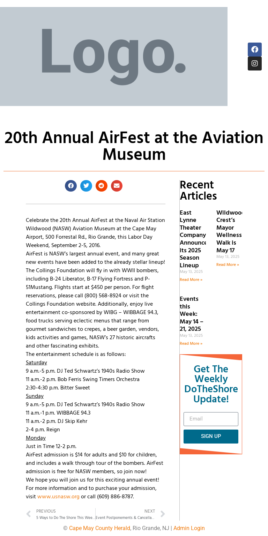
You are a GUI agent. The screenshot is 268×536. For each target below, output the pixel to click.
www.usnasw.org (58, 496)
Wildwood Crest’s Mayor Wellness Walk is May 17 (230, 232)
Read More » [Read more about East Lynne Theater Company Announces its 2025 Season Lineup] (191, 279)
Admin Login (189, 528)
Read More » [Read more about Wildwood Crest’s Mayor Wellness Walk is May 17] (227, 264)
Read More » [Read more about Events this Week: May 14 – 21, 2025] (191, 343)
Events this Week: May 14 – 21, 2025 (191, 314)
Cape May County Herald (99, 528)
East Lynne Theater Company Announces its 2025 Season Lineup (195, 239)
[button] (71, 186)
